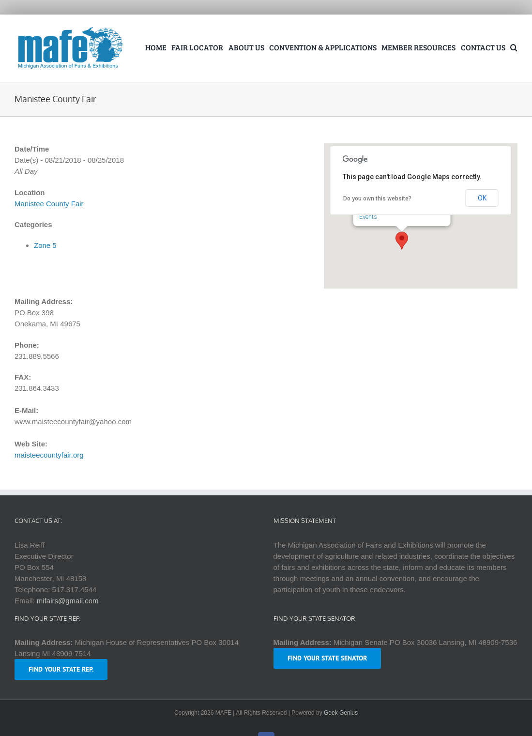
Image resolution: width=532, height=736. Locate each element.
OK (482, 198)
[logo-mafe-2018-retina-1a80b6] (70, 29)
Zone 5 (45, 245)
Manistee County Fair (49, 203)
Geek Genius (341, 712)
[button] (513, 48)
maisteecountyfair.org (49, 455)
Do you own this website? (377, 198)
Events (368, 216)
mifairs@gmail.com (68, 601)
